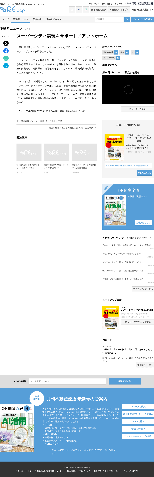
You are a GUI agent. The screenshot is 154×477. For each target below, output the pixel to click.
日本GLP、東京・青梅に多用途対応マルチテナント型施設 (128, 246)
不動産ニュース (20, 19)
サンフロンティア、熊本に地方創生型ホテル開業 (128, 272)
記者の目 (37, 19)
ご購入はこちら (144, 173)
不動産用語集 (98, 10)
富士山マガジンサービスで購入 (138, 414)
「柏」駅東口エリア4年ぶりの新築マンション (128, 255)
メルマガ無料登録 (142, 19)
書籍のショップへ (119, 10)
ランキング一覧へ (143, 289)
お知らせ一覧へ (145, 365)
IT (133, 52)
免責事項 (97, 471)
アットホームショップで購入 (138, 436)
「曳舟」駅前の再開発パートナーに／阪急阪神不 (128, 280)
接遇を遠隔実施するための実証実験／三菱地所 (72, 128)
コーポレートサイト (24, 471)
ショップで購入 (138, 406)
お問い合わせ (107, 4)
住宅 (122, 52)
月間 (128, 238)
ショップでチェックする (138, 322)
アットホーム (109, 58)
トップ (5, 19)
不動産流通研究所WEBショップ (48, 471)
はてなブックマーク (141, 238)
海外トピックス (53, 19)
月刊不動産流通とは (142, 10)
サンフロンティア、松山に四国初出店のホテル (128, 263)
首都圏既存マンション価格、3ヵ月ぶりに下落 (39, 121)
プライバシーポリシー (112, 471)
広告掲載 (118, 4)
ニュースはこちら (137, 109)
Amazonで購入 (138, 429)
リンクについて (131, 471)
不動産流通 (108, 52)
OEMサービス (84, 471)
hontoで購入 (138, 421)
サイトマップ (94, 4)
